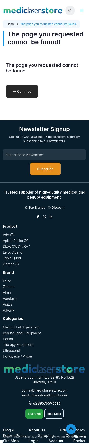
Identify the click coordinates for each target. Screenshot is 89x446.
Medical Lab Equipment (21, 327)
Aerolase (10, 299)
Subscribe (45, 169)
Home (11, 24)
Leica (7, 281)
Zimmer (9, 287)
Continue (22, 91)
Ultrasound (11, 351)
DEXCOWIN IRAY (16, 246)
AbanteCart (78, 437)
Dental (8, 339)
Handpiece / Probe (17, 356)
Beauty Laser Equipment (22, 333)
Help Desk (54, 413)
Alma (7, 293)
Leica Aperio (12, 252)
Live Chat (34, 413)
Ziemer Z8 (11, 264)
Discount (56, 207)
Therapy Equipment (18, 345)
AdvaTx (8, 235)
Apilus (7, 304)
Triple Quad (12, 258)
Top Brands (35, 207)
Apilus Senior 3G (16, 241)
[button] (70, 10)
